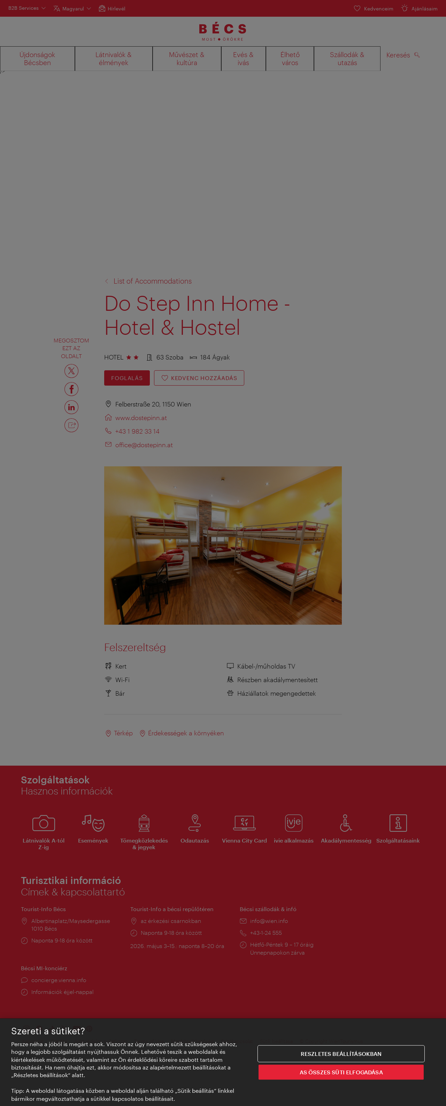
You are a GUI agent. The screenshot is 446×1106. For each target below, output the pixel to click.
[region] (223, 1062)
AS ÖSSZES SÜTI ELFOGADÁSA (341, 1072)
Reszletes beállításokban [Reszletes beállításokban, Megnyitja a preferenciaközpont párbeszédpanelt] (341, 1053)
